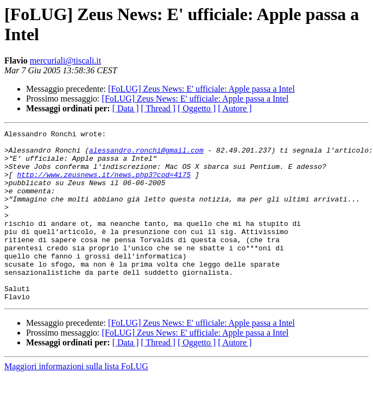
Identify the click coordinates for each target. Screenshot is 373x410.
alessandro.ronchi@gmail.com (146, 155)
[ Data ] (125, 108)
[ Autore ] (234, 108)
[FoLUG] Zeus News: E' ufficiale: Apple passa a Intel (201, 88)
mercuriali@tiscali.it (66, 60)
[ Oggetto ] (197, 108)
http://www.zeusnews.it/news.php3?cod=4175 (104, 184)
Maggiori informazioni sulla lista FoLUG (76, 400)
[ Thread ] (158, 108)
